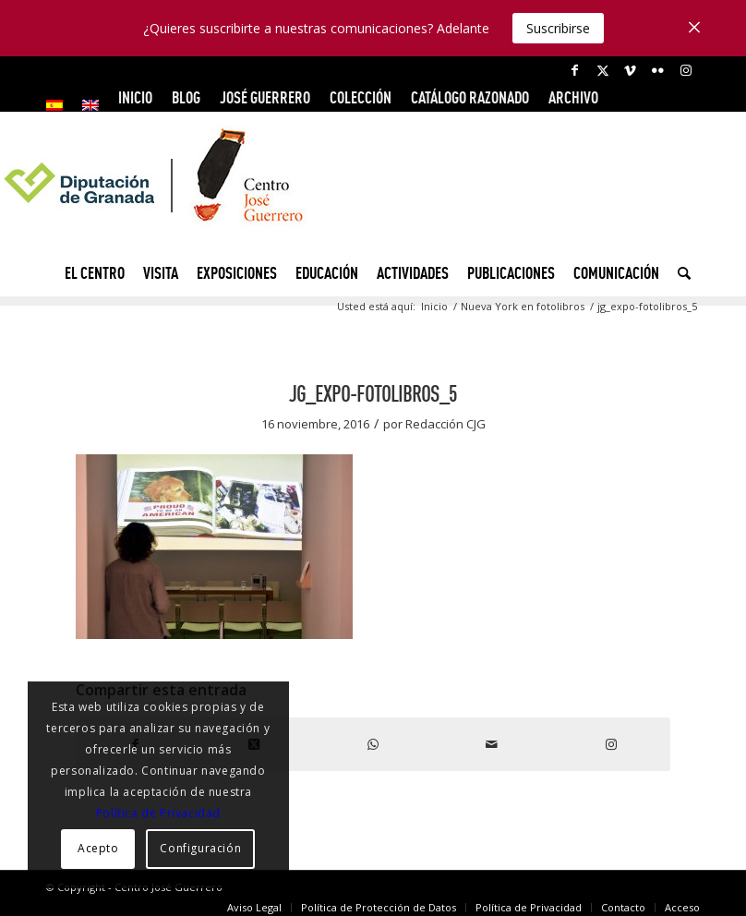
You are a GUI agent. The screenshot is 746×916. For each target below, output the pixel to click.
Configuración (200, 848)
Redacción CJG (445, 424)
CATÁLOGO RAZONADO (470, 97)
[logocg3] (373, 190)
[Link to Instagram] (686, 70)
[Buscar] (679, 273)
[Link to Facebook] (574, 70)
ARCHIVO (573, 97)
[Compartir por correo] (491, 744)
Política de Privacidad (158, 813)
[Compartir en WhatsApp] (373, 744)
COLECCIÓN (360, 97)
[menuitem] (59, 105)
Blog (186, 97)
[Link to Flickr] (657, 70)
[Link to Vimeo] (630, 70)
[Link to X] (602, 70)
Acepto (98, 848)
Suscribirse (558, 28)
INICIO (135, 97)
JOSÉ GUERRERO (265, 97)
